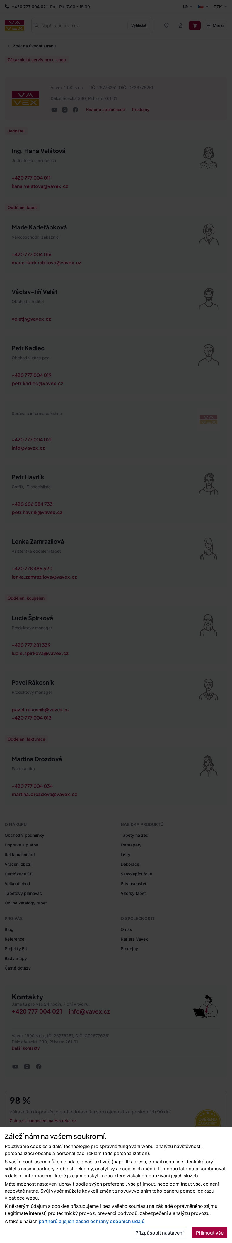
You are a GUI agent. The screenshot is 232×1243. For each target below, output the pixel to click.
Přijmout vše (210, 1233)
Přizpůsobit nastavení (159, 1233)
